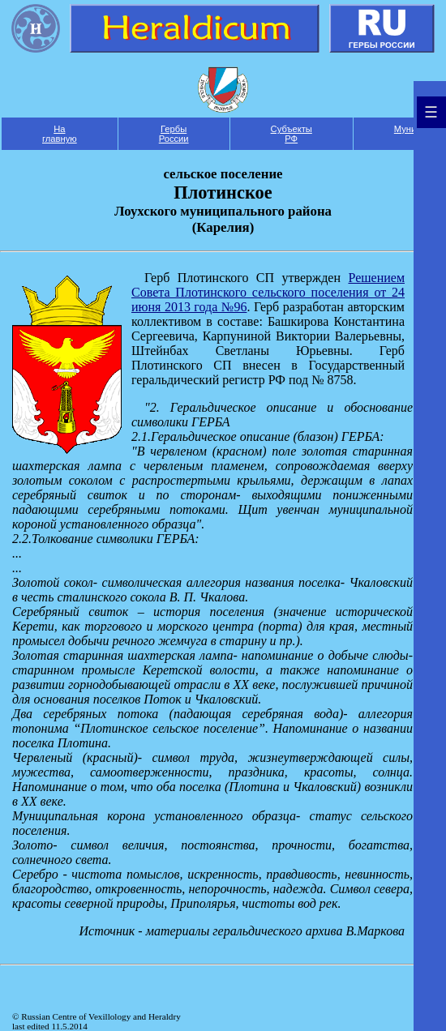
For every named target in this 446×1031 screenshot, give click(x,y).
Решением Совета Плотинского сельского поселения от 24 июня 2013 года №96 (268, 292)
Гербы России (174, 133)
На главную (59, 133)
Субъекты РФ (291, 133)
